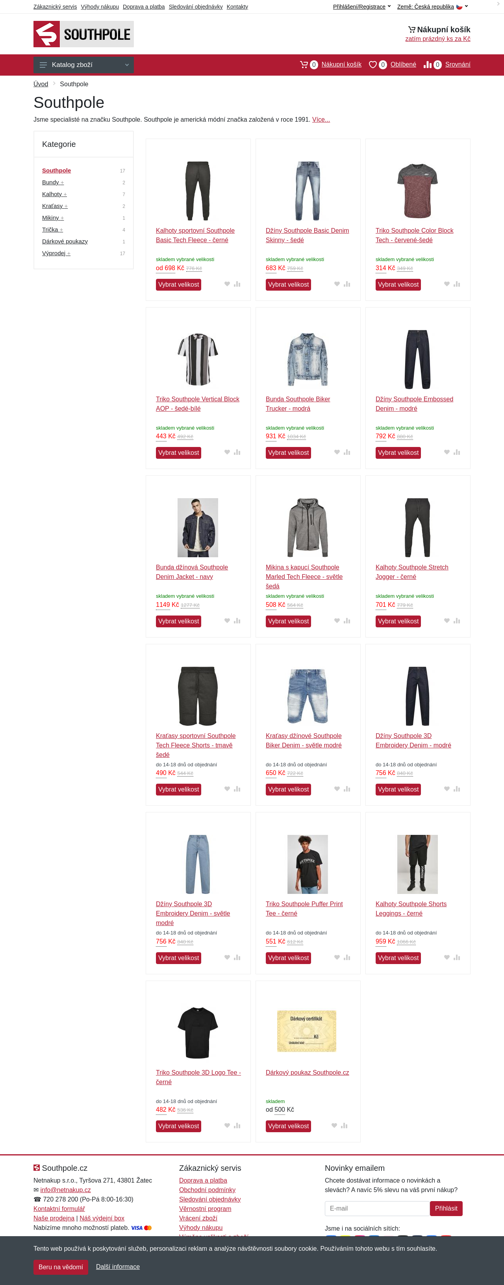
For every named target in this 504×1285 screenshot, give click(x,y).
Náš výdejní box (102, 1218)
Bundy (53, 182)
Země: (432, 7)
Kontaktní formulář (59, 1208)
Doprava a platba (144, 7)
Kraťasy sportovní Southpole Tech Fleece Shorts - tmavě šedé (196, 745)
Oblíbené (388, 64)
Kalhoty (54, 194)
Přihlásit (446, 1208)
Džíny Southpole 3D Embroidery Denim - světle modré (193, 913)
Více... (321, 119)
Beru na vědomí (61, 1267)
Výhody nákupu (100, 7)
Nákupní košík (327, 64)
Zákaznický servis (55, 7)
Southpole (56, 170)
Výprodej (56, 253)
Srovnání (443, 64)
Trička (52, 229)
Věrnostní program (205, 1208)
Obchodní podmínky (207, 1190)
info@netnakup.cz (65, 1190)
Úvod (40, 84)
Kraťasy (55, 205)
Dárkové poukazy (65, 241)
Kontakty (237, 7)
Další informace (118, 1266)
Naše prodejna (53, 1218)
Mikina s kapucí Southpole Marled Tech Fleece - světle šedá (304, 577)
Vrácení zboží (198, 1218)
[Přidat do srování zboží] (237, 284)
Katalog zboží (84, 65)
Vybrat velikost (178, 284)
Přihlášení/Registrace (362, 6)
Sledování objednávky (196, 7)
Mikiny (53, 217)
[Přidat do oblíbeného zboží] (227, 284)
